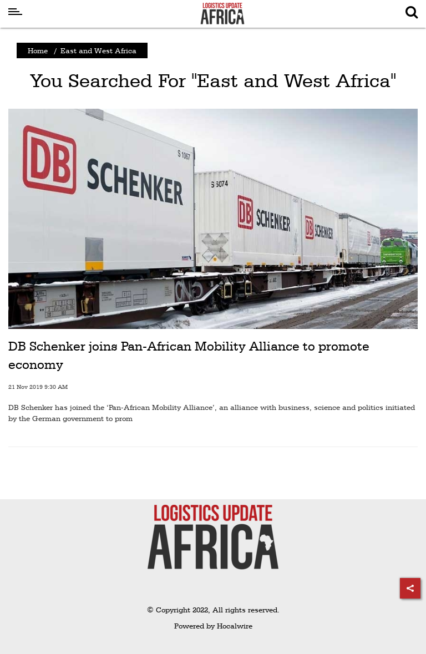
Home (38, 50)
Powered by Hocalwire (213, 625)
